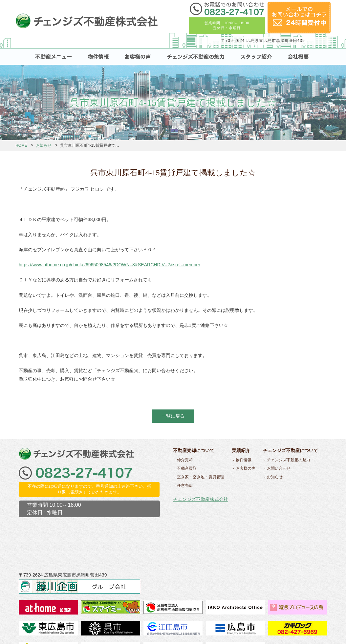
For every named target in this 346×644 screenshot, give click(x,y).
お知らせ (44, 145)
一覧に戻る (173, 416)
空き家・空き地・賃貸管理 (200, 477)
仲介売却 (185, 460)
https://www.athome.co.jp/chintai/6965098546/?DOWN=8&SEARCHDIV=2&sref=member (109, 264)
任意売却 (185, 485)
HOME (21, 145)
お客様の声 (245, 468)
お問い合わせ (279, 468)
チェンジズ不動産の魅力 (288, 460)
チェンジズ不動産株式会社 (200, 499)
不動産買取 (187, 468)
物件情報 (243, 460)
